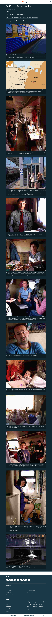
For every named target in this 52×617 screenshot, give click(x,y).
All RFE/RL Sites (30, 592)
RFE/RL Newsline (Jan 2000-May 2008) (35, 604)
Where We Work (9, 590)
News (7, 602)
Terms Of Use (8, 592)
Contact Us (29, 595)
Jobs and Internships (10, 595)
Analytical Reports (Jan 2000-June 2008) (35, 606)
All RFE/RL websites (12, 615)
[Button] (7, 11)
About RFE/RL (9, 588)
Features (7, 604)
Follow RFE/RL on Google (29, 615)
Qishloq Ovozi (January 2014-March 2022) (35, 602)
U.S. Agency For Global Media (33, 588)
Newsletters (8, 606)
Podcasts (7, 611)
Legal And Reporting (31, 590)
